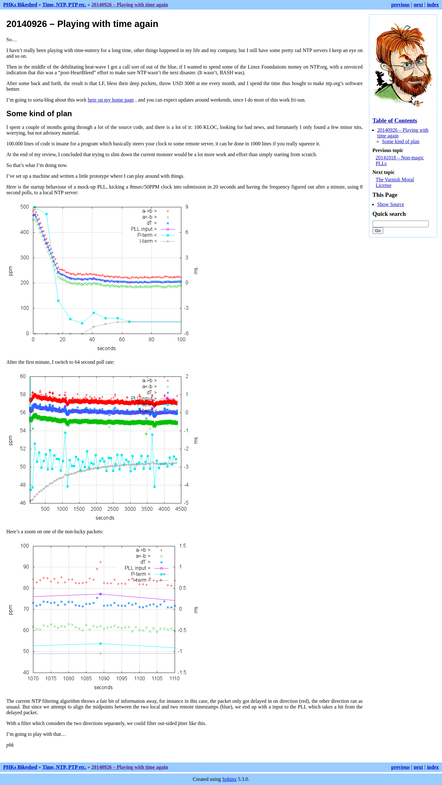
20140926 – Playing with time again (129, 4)
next (418, 4)
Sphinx (229, 779)
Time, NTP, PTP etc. (64, 4)
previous (400, 4)
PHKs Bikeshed (20, 4)
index (433, 4)
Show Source (390, 204)
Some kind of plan (400, 141)
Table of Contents (394, 120)
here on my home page (111, 100)
